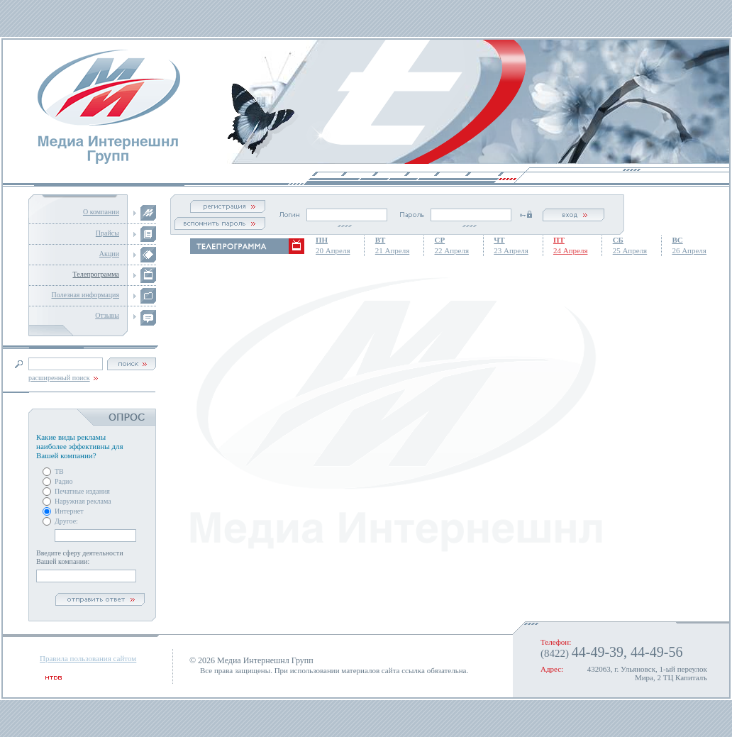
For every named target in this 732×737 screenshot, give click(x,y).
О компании (101, 212)
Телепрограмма (95, 274)
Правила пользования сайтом (88, 658)
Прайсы (107, 233)
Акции (109, 253)
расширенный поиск (59, 378)
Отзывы (107, 315)
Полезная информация (85, 295)
